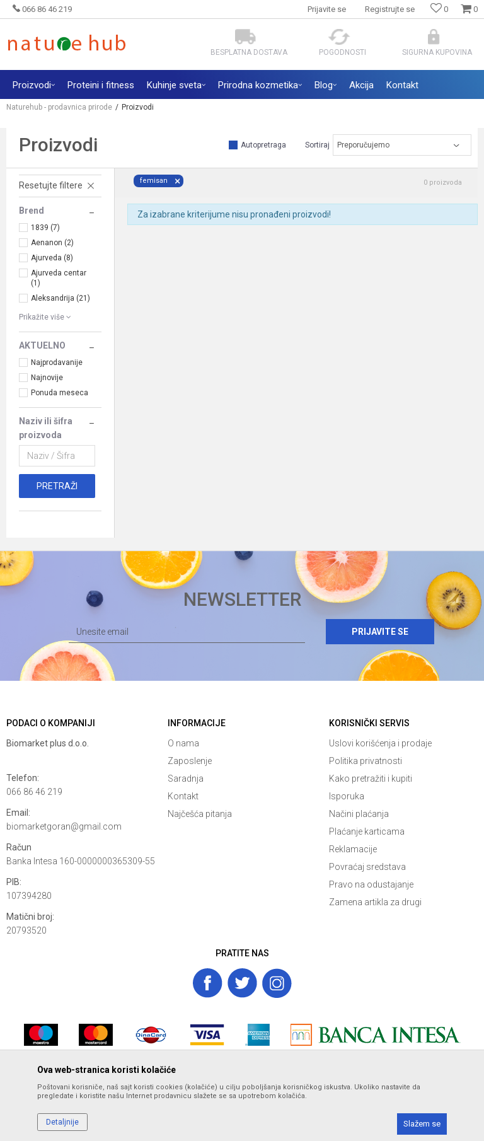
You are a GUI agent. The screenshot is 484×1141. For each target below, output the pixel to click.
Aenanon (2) (52, 242)
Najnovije (47, 377)
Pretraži (57, 486)
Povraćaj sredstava (367, 867)
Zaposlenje (190, 761)
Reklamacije (353, 849)
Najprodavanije (57, 362)
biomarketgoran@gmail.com (64, 826)
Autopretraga (263, 145)
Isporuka (346, 796)
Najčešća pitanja (200, 814)
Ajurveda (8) (52, 257)
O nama (183, 743)
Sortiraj (317, 145)
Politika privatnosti (365, 761)
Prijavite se (380, 632)
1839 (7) (45, 227)
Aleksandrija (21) (60, 298)
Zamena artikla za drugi (375, 902)
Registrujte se (390, 9)
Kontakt (183, 796)
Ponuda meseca (59, 392)
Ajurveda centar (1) (58, 278)
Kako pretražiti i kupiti (370, 778)
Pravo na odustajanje (371, 884)
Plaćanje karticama (367, 831)
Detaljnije (62, 1122)
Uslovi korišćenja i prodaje (380, 743)
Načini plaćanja (359, 814)
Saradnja (186, 778)
